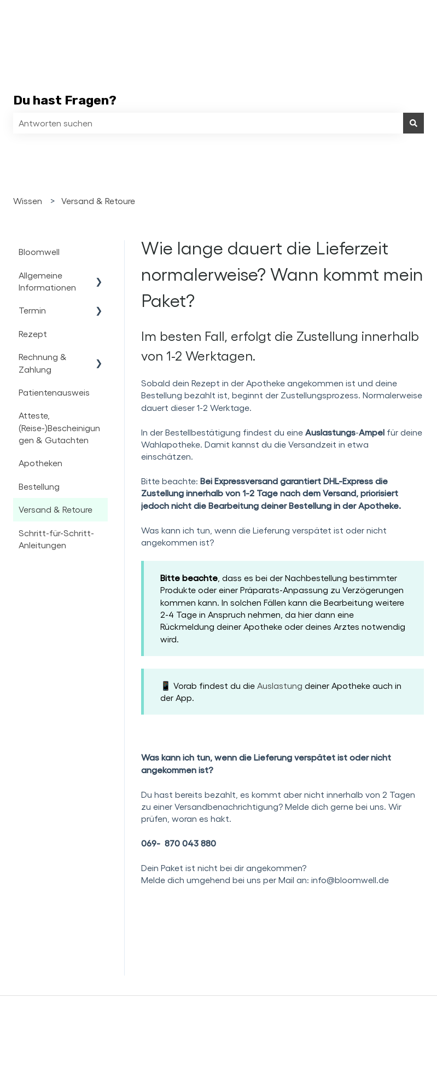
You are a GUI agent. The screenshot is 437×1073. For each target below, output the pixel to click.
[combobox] (208, 123)
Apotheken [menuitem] (40, 462)
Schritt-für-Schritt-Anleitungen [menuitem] (56, 538)
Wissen (27, 200)
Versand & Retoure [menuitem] (55, 509)
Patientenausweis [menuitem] (54, 392)
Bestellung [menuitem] (39, 486)
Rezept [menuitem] (33, 333)
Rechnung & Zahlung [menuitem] (43, 362)
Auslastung (281, 685)
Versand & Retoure (98, 200)
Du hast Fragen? (64, 100)
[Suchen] (413, 123)
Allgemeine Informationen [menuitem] (47, 281)
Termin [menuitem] (32, 310)
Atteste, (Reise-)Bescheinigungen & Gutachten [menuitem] (59, 427)
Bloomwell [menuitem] (39, 251)
